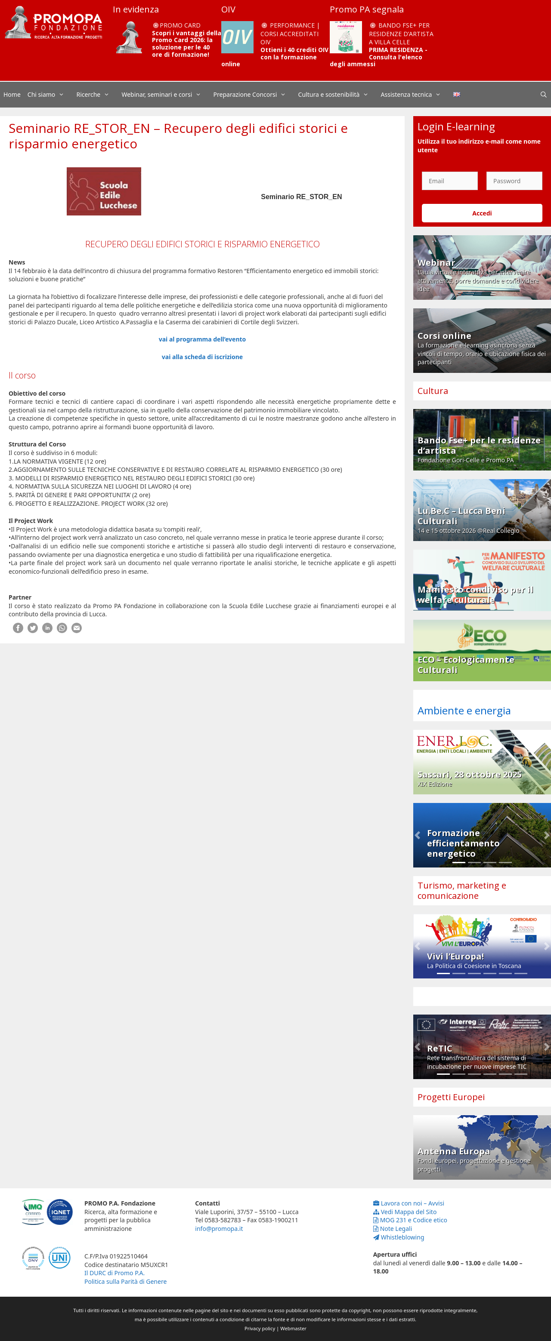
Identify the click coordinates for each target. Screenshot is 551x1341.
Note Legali (392, 1228)
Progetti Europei (451, 1097)
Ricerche (97, 95)
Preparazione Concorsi (254, 95)
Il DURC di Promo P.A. (114, 1273)
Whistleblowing (398, 1237)
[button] (417, 835)
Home (12, 94)
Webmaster (293, 1328)
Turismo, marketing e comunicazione (462, 890)
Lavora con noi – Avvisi (408, 1203)
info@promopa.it (219, 1228)
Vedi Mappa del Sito (405, 1212)
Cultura (433, 391)
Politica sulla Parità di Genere (125, 1281)
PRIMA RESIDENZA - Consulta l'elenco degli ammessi (378, 57)
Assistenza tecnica (415, 95)
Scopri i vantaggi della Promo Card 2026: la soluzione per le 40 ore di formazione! (186, 43)
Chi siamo (50, 95)
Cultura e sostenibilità (338, 95)
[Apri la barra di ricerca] (543, 95)
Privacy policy (260, 1328)
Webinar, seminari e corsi (165, 95)
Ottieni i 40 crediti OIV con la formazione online (274, 57)
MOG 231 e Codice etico (410, 1220)
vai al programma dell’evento (202, 339)
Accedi (482, 213)
